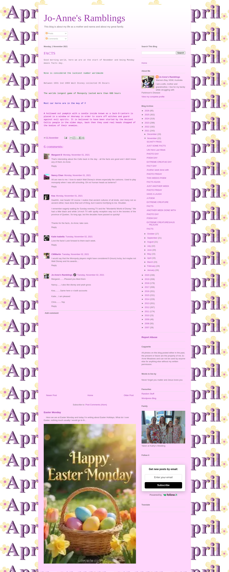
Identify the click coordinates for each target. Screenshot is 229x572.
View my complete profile (153, 96)
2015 (147, 295)
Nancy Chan (57, 175)
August (150, 242)
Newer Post (51, 395)
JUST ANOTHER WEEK (158, 186)
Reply (54, 166)
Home (90, 395)
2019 (147, 279)
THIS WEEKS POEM (156, 178)
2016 (147, 291)
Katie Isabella (58, 236)
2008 (147, 323)
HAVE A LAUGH (154, 194)
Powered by (163, 495)
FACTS (150, 206)
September (152, 238)
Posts (49, 33)
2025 (147, 114)
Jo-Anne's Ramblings (84, 18)
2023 (147, 123)
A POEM (151, 198)
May (149, 254)
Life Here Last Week (156, 150)
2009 (147, 319)
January (151, 270)
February (151, 266)
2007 (147, 327)
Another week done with (158, 170)
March (150, 262)
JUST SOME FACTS (156, 146)
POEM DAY (152, 158)
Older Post (129, 395)
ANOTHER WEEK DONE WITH (161, 210)
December (152, 134)
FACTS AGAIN (153, 182)
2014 (147, 299)
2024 (147, 118)
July (149, 246)
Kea (53, 196)
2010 (147, 315)
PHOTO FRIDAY (154, 174)
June (149, 250)
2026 (147, 110)
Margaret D (56, 155)
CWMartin (56, 254)
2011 (147, 311)
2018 (147, 283)
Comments (52, 38)
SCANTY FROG (154, 142)
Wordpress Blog (149, 398)
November (152, 138)
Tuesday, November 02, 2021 (79, 236)
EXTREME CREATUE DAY (159, 162)
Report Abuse (149, 337)
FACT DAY (151, 166)
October (151, 234)
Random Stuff (148, 394)
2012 (147, 307)
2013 (147, 303)
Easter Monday (52, 412)
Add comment (52, 313)
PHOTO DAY (153, 154)
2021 (147, 130)
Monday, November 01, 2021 (76, 155)
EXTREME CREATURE (157, 202)
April (149, 258)
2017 (147, 287)
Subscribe (163, 485)
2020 (147, 275)
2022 (147, 126)
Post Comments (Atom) (96, 404)
